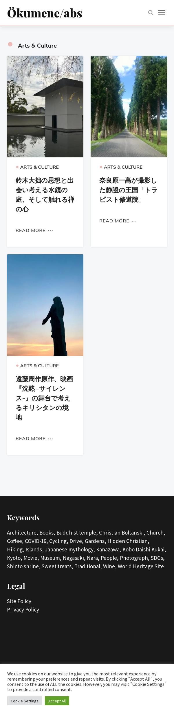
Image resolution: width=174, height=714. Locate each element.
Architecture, (22, 533)
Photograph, (135, 558)
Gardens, (95, 542)
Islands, (34, 550)
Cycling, (58, 542)
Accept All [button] (57, 701)
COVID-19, (36, 542)
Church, (155, 533)
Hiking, (15, 550)
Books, (47, 533)
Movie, (31, 558)
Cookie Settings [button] (25, 701)
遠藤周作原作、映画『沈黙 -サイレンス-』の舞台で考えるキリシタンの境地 (44, 398)
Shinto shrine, (24, 567)
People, (110, 558)
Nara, (93, 558)
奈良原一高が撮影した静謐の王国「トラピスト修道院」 (128, 191)
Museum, (51, 558)
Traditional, (88, 567)
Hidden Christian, (128, 542)
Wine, (110, 567)
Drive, (76, 542)
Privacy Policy (23, 610)
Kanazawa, (108, 550)
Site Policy (19, 602)
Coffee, (15, 542)
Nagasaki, (74, 558)
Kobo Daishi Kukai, (144, 550)
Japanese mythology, (70, 550)
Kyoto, (14, 558)
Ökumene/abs (44, 12)
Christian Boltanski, (122, 533)
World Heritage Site (141, 567)
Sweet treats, (57, 567)
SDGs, (158, 558)
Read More (31, 231)
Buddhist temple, (77, 533)
